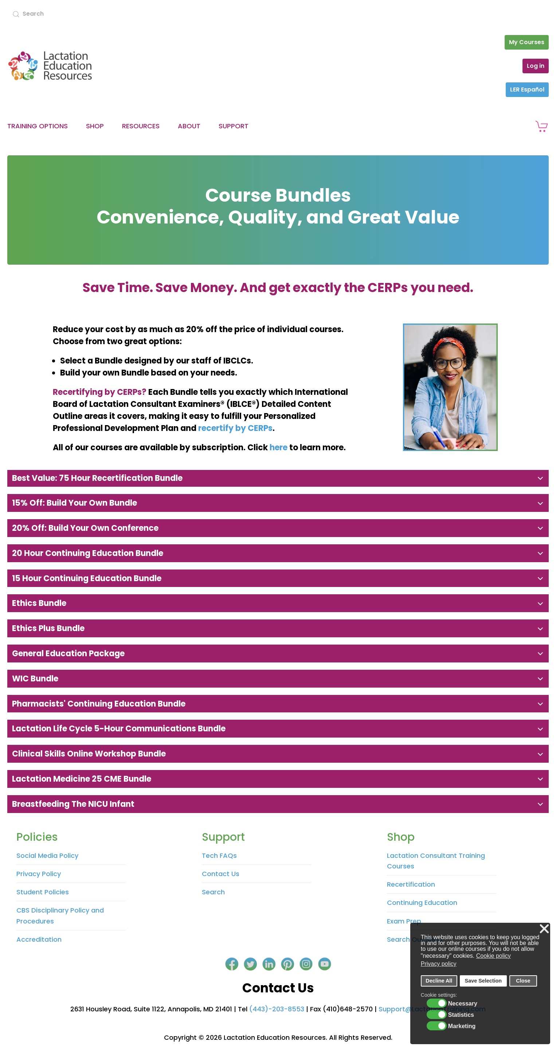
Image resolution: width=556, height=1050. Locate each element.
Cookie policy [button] (493, 956)
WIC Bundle (34, 678)
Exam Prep (404, 921)
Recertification (411, 884)
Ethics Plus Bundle (47, 628)
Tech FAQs (219, 855)
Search (213, 892)
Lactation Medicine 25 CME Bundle (80, 779)
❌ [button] (544, 929)
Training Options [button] (37, 126)
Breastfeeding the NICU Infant (72, 804)
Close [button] (523, 981)
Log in (535, 66)
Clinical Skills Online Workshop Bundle (88, 753)
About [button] (189, 126)
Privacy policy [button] (439, 964)
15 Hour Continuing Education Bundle (85, 578)
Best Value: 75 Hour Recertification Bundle (96, 478)
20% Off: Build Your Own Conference (84, 528)
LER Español (527, 89)
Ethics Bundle (38, 603)
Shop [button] (95, 126)
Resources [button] (141, 126)
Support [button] (233, 126)
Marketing (462, 1026)
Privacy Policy (38, 873)
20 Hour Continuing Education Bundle (86, 553)
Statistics (461, 1015)
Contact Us (220, 873)
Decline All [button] (439, 981)
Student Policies (42, 892)
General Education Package (67, 653)
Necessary (462, 1004)
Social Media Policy (47, 855)
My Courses (526, 42)
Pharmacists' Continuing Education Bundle (97, 703)
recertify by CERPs (235, 428)
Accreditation (39, 939)
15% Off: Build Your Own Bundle (73, 503)
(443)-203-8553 (276, 1009)
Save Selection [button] (483, 981)
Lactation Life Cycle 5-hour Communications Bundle (118, 728)
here (278, 447)
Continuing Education (422, 902)
